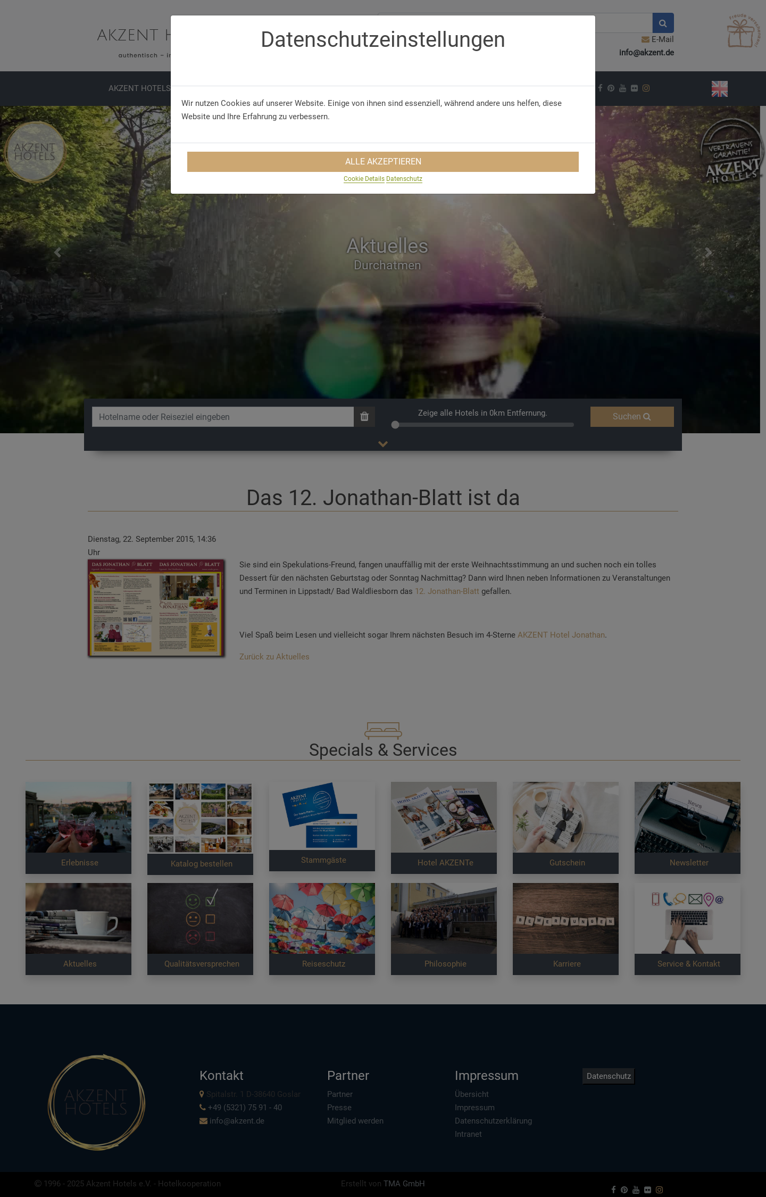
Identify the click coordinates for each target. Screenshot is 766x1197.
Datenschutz (404, 179)
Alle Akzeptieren (383, 161)
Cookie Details (364, 179)
